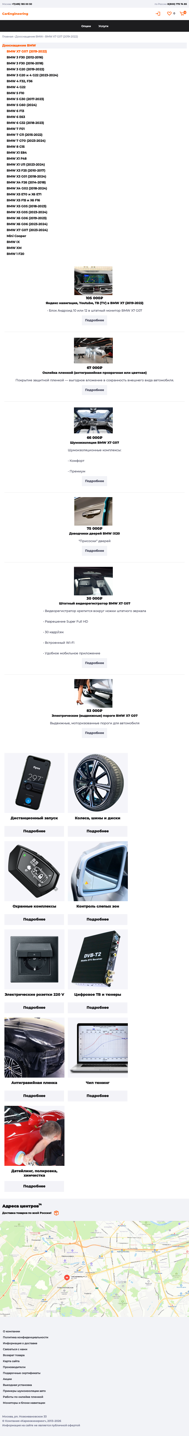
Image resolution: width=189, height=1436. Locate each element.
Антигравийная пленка (34, 1083)
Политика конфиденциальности (25, 1337)
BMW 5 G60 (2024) (22, 105)
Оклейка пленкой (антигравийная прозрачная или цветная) (94, 373)
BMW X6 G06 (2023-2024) (27, 224)
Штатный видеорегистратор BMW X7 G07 (94, 603)
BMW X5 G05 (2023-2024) (27, 212)
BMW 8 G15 (16, 147)
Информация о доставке (20, 1343)
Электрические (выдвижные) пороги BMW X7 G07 (95, 716)
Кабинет (158, 13)
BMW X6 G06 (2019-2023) (27, 218)
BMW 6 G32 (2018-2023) (25, 123)
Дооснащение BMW (29, 36)
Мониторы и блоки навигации (24, 1402)
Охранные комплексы (34, 906)
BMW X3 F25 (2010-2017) (26, 170)
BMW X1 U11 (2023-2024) (26, 165)
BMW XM (14, 248)
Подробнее (34, 831)
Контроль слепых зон (97, 906)
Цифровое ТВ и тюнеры (97, 994)
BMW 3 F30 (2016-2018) (25, 63)
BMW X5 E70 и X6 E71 (24, 194)
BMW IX (13, 242)
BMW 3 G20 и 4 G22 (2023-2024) (32, 75)
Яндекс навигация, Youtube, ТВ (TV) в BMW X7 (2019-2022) (94, 303)
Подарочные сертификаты (21, 1373)
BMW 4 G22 (16, 87)
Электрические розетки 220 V (34, 994)
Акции (7, 1379)
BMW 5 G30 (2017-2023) (25, 99)
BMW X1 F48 (16, 159)
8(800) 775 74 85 (177, 4)
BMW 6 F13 (15, 111)
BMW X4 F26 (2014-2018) (26, 182)
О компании (11, 1331)
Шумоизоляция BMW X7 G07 (94, 443)
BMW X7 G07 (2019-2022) (27, 51)
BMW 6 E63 (16, 117)
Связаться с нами (15, 1349)
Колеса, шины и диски (97, 818)
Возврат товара (14, 1355)
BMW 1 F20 (15, 254)
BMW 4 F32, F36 (19, 81)
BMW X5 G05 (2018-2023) (26, 206)
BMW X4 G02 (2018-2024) (27, 188)
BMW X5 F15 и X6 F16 (23, 200)
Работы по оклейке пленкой (23, 1397)
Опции (86, 26)
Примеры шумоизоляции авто (24, 1391)
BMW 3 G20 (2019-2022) (25, 69)
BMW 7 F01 (16, 129)
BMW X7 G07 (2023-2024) (27, 230)
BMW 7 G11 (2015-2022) (24, 135)
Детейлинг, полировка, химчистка (34, 1173)
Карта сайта (11, 1361)
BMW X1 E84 (17, 153)
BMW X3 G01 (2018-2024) (26, 176)
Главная (7, 36)
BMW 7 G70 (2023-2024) (26, 141)
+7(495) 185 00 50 (22, 4)
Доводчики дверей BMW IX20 (94, 533)
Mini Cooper (16, 236)
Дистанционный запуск (34, 818)
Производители (14, 1367)
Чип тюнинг (97, 1083)
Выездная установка (17, 1385)
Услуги (103, 26)
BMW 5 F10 (15, 93)
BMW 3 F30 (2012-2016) (25, 57)
